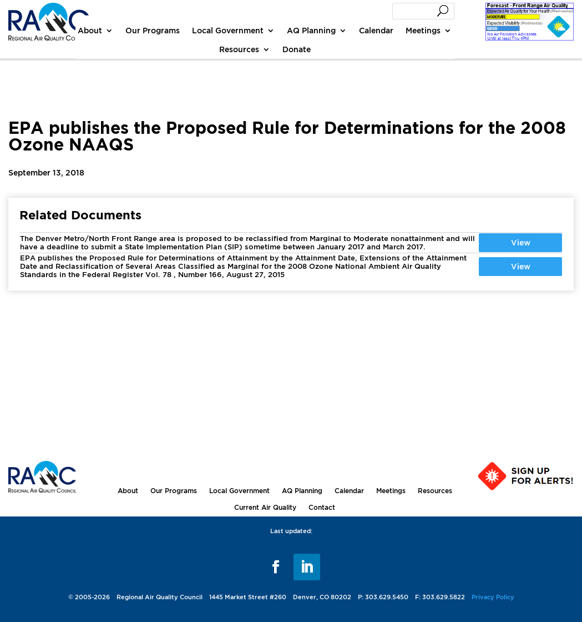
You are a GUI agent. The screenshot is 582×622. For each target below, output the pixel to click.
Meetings (423, 30)
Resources (239, 49)
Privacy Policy (493, 597)
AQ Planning (311, 30)
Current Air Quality (265, 507)
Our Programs (152, 30)
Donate (296, 49)
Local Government (228, 30)
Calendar (376, 30)
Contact (321, 507)
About (90, 30)
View (520, 242)
